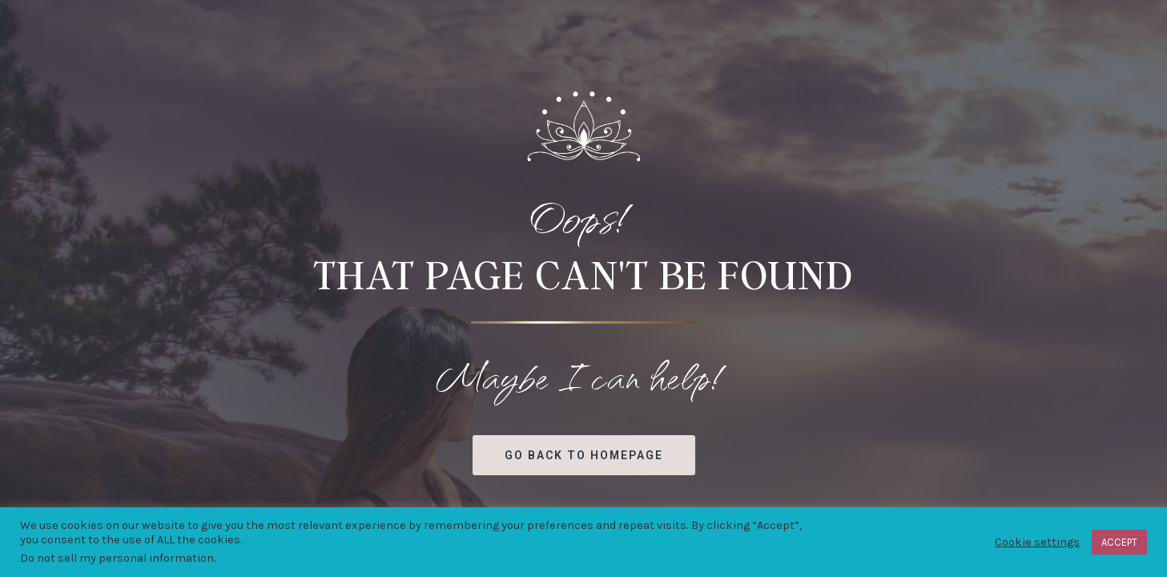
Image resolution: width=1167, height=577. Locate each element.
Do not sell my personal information (117, 558)
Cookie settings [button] (1037, 542)
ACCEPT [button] (1119, 542)
